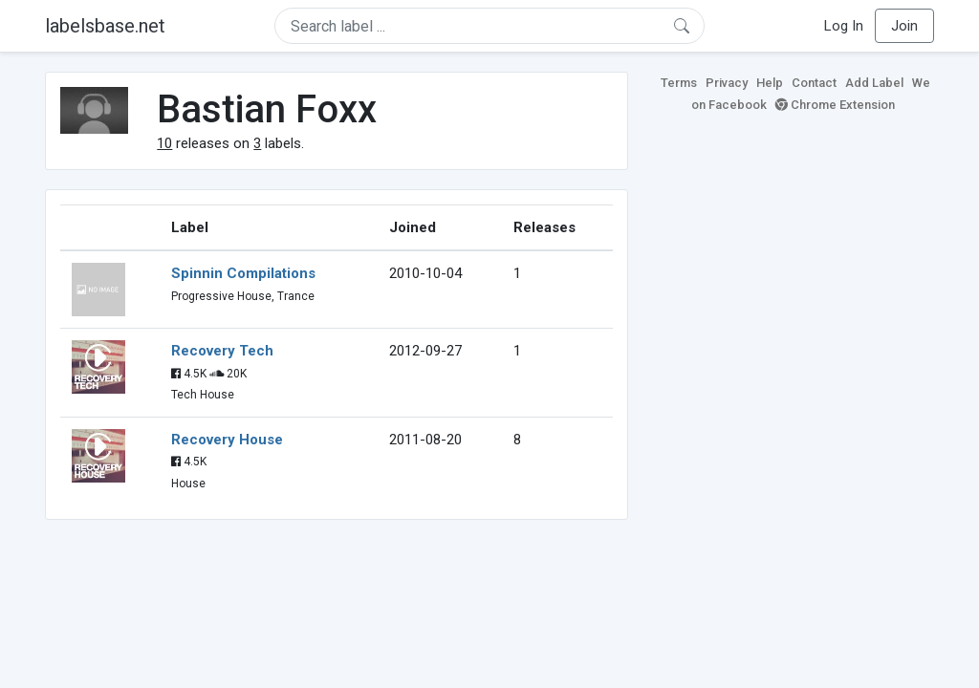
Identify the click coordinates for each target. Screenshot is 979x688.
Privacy (727, 82)
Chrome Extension (835, 104)
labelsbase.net (105, 25)
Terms (679, 82)
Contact (814, 82)
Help (769, 82)
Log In (843, 25)
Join (904, 25)
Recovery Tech (222, 350)
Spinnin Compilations (243, 273)
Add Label (874, 82)
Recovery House (227, 439)
